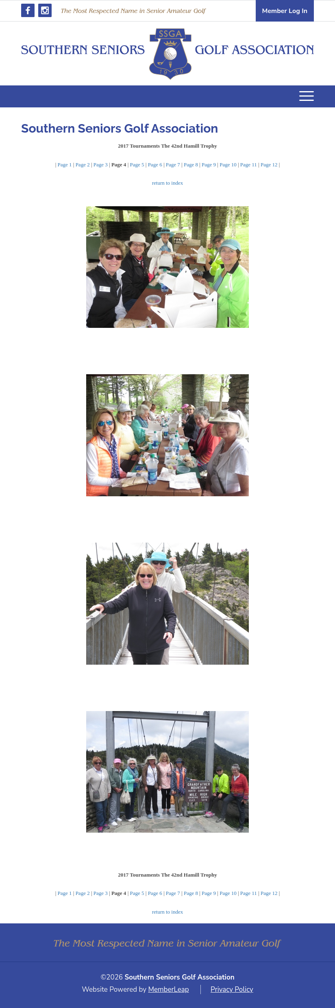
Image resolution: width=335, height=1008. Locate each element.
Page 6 (155, 164)
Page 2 (83, 164)
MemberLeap (168, 989)
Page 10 (228, 164)
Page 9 (209, 164)
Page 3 (101, 164)
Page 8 (191, 164)
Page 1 (64, 164)
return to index (167, 183)
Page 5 (137, 164)
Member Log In (284, 11)
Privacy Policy (232, 989)
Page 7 (173, 164)
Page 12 (269, 164)
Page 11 (248, 164)
